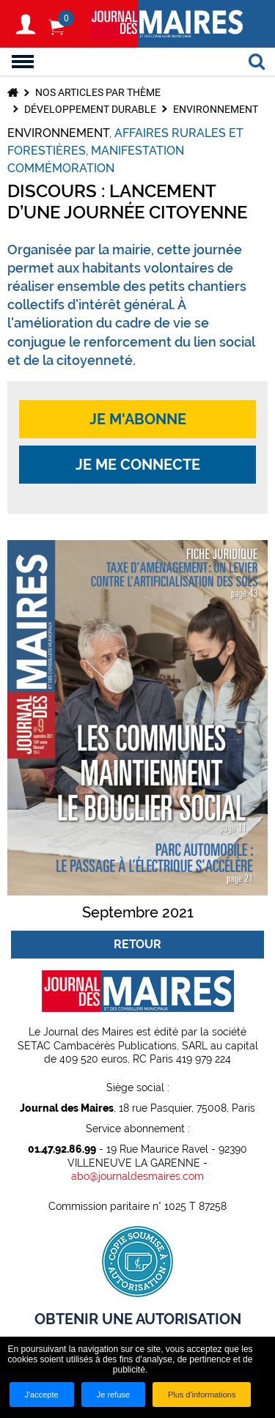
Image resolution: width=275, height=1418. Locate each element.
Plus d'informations (202, 1394)
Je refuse (113, 1394)
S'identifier (26, 24)
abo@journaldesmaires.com (137, 1176)
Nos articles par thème (98, 92)
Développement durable (90, 109)
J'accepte (42, 1394)
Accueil (12, 92)
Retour (137, 944)
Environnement (215, 109)
